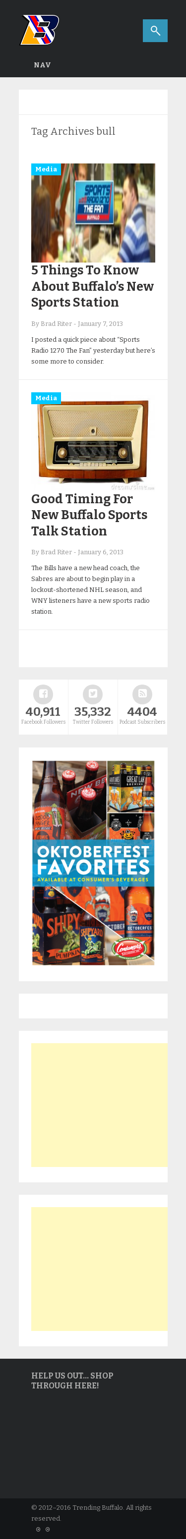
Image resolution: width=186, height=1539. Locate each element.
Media (46, 169)
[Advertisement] (105, 1105)
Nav (42, 65)
